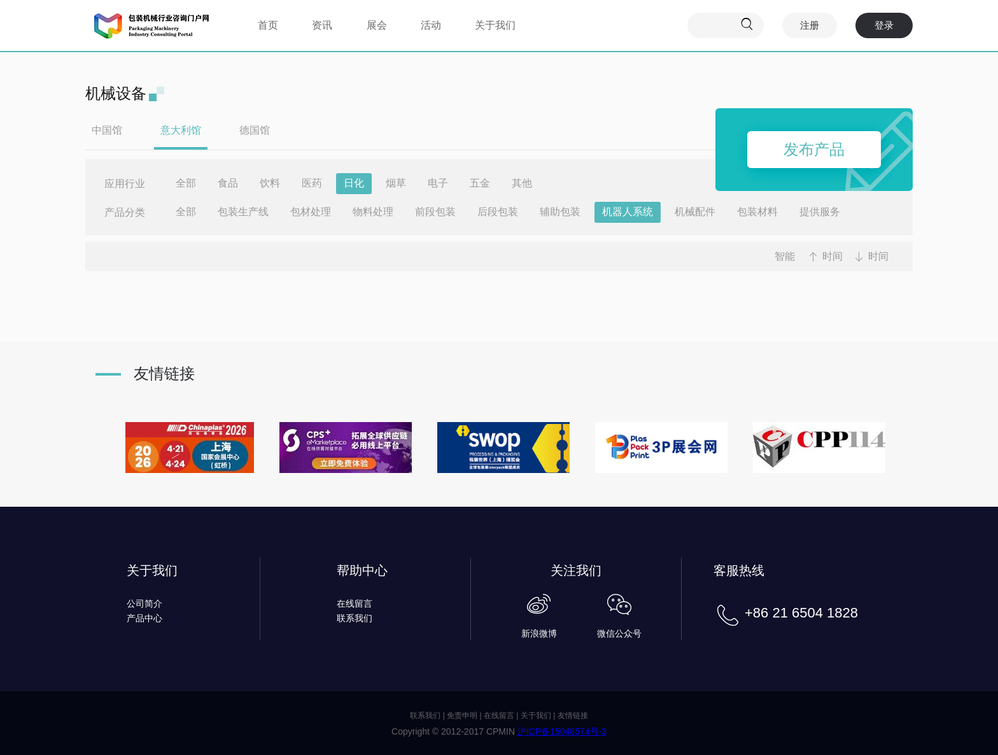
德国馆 (254, 130)
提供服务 (819, 211)
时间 (832, 256)
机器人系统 (627, 211)
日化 (354, 183)
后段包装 (497, 211)
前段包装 (435, 211)
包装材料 (757, 211)
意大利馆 (180, 130)
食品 (228, 183)
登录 (884, 25)
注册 (809, 25)
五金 (480, 183)
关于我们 (495, 25)
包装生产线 (243, 211)
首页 (268, 25)
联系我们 (354, 618)
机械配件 (695, 211)
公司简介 (144, 603)
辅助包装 (560, 211)
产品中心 (144, 618)
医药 (312, 183)
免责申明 (462, 715)
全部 (186, 183)
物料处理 (373, 211)
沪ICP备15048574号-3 (562, 731)
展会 (377, 25)
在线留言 (354, 603)
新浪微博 (539, 633)
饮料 (270, 183)
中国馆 (107, 130)
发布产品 (814, 149)
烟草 (396, 183)
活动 (431, 25)
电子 (438, 183)
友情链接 (573, 715)
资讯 (322, 25)
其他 (522, 183)
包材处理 (310, 211)
